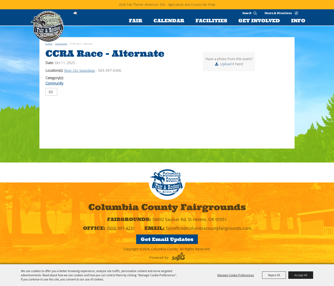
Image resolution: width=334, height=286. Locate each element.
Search (255, 13)
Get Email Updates (167, 239)
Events (48, 43)
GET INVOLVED (259, 20)
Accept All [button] (300, 275)
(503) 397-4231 (121, 228)
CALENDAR (169, 20)
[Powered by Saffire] (178, 256)
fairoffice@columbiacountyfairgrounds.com (208, 228)
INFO (298, 20)
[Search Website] (246, 13)
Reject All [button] (274, 275)
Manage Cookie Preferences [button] (235, 275)
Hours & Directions (278, 13)
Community (61, 43)
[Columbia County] (47, 26)
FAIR (135, 20)
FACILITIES (211, 20)
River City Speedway (79, 70)
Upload (225, 64)
